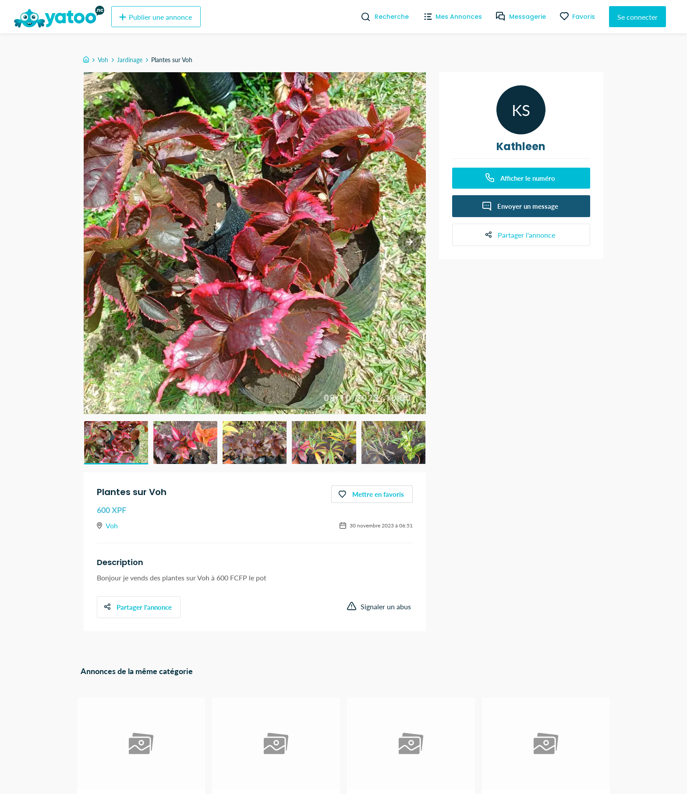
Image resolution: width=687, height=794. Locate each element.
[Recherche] (362, 16)
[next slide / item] (409, 242)
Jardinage (129, 59)
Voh (103, 59)
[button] (116, 442)
